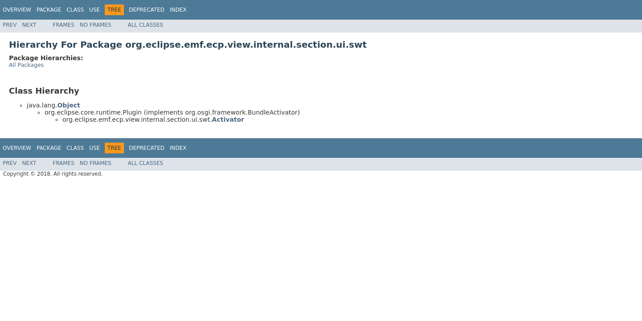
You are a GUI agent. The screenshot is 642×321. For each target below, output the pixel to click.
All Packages (26, 65)
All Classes (145, 25)
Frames (63, 25)
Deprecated (147, 10)
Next (29, 25)
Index (178, 10)
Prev (9, 25)
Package (49, 10)
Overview (17, 10)
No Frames (95, 25)
